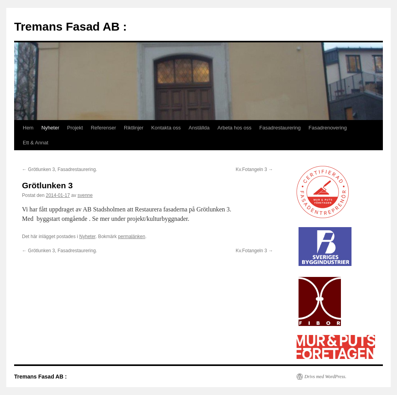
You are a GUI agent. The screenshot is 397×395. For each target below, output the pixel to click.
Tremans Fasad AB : (70, 26)
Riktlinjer (134, 128)
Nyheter (50, 128)
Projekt (75, 128)
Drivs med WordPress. (325, 376)
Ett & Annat (35, 143)
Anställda (199, 128)
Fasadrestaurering (280, 128)
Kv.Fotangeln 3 (254, 169)
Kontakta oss (166, 128)
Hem (28, 128)
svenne (85, 195)
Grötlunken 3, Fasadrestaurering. (59, 169)
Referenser (103, 128)
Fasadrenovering (327, 128)
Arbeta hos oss (234, 128)
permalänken (131, 236)
